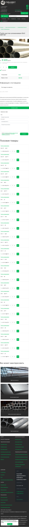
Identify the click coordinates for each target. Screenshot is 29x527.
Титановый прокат (18, 449)
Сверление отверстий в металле (7, 492)
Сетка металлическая (5, 457)
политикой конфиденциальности (8, 134)
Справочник (13, 18)
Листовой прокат (4, 449)
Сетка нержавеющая (19, 462)
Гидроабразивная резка (5, 507)
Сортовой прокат (4, 444)
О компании (4, 18)
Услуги (19, 18)
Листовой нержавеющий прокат (21, 457)
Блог (9, 18)
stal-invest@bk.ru (20, 499)
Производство (3, 484)
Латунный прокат (18, 444)
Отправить (24, 134)
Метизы (2, 459)
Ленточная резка (4, 497)
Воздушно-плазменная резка (6, 505)
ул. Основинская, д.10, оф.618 (7, 13)
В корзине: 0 (4, 21)
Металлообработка (4, 487)
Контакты (23, 18)
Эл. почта (3, 119)
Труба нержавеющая (14, 431)
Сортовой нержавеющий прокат (21, 459)
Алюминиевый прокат (22, 27)
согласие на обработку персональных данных (10, 133)
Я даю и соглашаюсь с (10, 134)
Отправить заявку (14, 107)
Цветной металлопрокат (10, 27)
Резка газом (3, 502)
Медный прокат (18, 439)
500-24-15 (20, 493)
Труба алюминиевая (5, 29)
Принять (10, 524)
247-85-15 (4, 6)
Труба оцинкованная (14, 380)
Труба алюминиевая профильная (14, 414)
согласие (5, 521)
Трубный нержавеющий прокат (21, 454)
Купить (12, 67)
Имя (1, 114)
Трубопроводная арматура (6, 454)
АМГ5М (20, 77)
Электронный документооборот (7, 479)
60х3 (19, 74)
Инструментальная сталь (6, 452)
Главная (1, 27)
